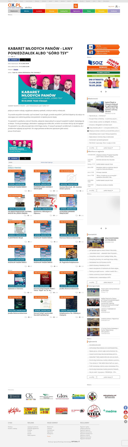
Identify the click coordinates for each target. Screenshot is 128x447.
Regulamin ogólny (84, 427)
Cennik (29, 432)
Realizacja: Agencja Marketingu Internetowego (64, 442)
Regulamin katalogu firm (86, 433)
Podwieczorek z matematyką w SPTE (100, 277)
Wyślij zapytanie (31, 435)
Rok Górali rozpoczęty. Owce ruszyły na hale (102, 143)
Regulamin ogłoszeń (85, 430)
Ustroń (94, 1)
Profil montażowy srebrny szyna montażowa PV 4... (104, 366)
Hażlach (50, 1)
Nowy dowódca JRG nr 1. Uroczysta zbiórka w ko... (104, 128)
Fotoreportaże (94, 286)
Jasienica (63, 1)
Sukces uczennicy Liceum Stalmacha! (100, 274)
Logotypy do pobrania (33, 427)
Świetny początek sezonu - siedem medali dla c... (103, 271)
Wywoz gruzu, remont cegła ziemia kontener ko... (103, 351)
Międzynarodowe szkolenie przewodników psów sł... (104, 131)
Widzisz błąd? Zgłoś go (47, 162)
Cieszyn (21, 1)
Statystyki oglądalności (33, 428)
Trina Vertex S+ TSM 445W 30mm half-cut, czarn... (104, 363)
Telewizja (51, 11)
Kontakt (29, 433)
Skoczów (82, 1)
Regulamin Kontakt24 (85, 438)
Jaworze (69, 1)
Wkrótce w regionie (96, 151)
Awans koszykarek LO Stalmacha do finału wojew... (104, 268)
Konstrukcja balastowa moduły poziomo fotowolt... (104, 369)
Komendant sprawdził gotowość (98, 140)
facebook (13, 60)
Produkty (30, 430)
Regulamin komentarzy (86, 432)
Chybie (15, 1)
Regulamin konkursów (85, 437)
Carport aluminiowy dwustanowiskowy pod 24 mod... (103, 354)
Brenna (9, 1)
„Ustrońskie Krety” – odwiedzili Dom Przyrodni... (103, 253)
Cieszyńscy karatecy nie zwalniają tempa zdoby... (103, 259)
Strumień (88, 1)
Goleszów (44, 1)
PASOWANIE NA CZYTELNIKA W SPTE (100, 262)
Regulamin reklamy (85, 435)
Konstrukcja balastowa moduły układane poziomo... (104, 360)
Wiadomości (14, 11)
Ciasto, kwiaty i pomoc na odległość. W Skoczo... (103, 122)
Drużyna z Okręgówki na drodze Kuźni (100, 125)
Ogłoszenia (76, 11)
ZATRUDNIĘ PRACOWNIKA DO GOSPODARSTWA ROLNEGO (103, 348)
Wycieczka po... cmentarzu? (97, 116)
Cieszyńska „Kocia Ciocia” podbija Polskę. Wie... (103, 256)
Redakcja (10, 427)
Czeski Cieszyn (29, 1)
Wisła (99, 1)
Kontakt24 (39, 11)
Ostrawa (75, 1)
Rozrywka (101, 11)
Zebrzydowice (106, 1)
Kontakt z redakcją (12, 428)
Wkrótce (26, 11)
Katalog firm (64, 11)
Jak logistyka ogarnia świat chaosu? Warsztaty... (103, 250)
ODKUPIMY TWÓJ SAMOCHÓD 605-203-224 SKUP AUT (103, 357)
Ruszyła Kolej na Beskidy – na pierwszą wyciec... (103, 119)
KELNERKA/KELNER (95, 345)
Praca (89, 11)
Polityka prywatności (85, 428)
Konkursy (114, 11)
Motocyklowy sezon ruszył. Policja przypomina (103, 134)
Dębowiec (37, 1)
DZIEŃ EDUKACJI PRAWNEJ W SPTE (99, 265)
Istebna (56, 1)
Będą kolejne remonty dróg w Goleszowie (101, 137)
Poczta (48, 436)
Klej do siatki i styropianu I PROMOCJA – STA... (103, 372)
